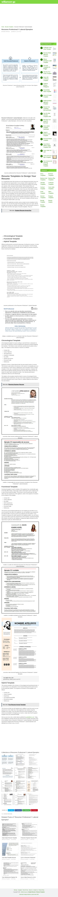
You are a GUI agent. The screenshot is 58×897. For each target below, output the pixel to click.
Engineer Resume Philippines (46, 85)
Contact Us (35, 890)
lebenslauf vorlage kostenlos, (25, 894)
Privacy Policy (41, 890)
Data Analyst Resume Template (9, 837)
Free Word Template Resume (9, 857)
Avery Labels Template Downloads (46, 127)
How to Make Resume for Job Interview (30, 877)
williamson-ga (8, 1)
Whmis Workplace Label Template (47, 61)
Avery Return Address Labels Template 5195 (47, 145)
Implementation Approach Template (47, 102)
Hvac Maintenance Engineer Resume (11, 877)
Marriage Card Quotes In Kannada (47, 121)
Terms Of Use (25, 890)
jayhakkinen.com (30, 717)
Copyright (20, 890)
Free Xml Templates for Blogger (46, 67)
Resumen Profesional (8, 813)
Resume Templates (6, 31)
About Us (31, 890)
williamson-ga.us (24, 892)
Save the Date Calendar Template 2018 (47, 115)
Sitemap (15, 890)
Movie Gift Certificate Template (46, 79)
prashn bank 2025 (35, 894)
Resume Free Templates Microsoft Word (47, 108)
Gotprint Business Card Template (46, 134)
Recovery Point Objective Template (47, 54)
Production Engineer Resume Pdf (28, 837)
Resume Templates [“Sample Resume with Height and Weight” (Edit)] (40, 892)
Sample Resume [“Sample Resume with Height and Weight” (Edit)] (31, 892)
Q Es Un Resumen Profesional (28, 857)
